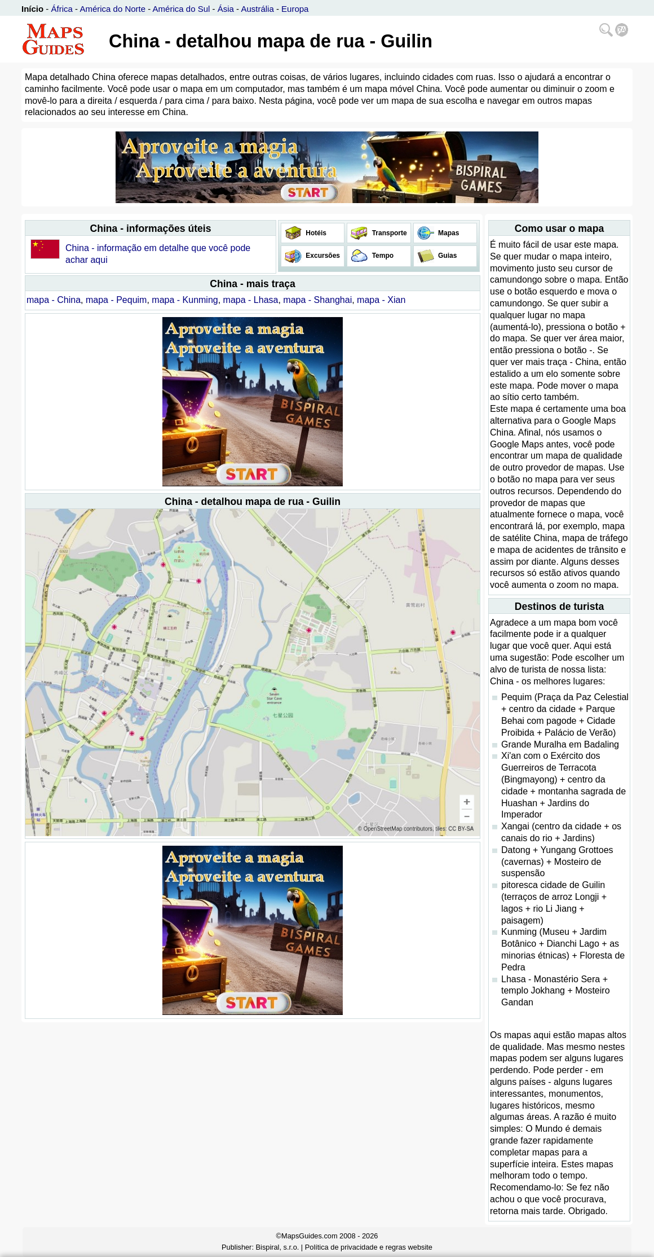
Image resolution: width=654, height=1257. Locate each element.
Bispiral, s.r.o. (277, 1247)
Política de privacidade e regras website (368, 1247)
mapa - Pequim (116, 300)
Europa (294, 9)
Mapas (447, 233)
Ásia (226, 9)
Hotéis (315, 233)
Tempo (382, 256)
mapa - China (53, 300)
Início (32, 9)
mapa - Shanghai (317, 300)
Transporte (388, 233)
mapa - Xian (381, 300)
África (62, 9)
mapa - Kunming (185, 300)
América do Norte (112, 9)
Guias (446, 256)
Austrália (257, 9)
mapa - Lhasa (251, 300)
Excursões (322, 256)
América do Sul (181, 9)
